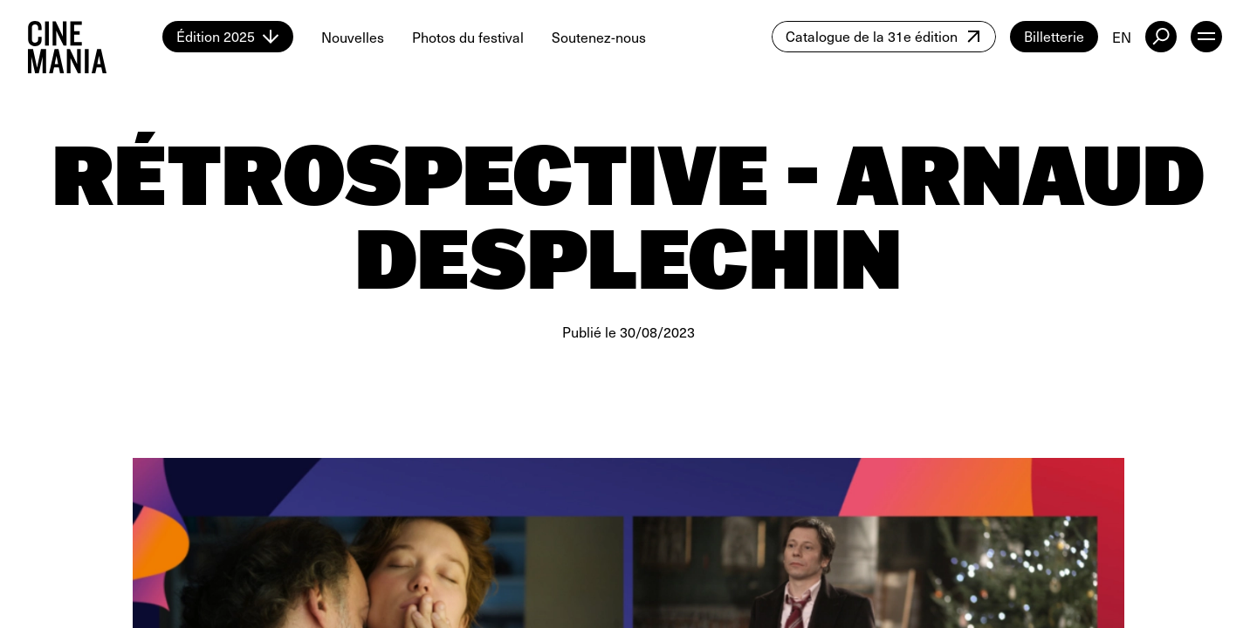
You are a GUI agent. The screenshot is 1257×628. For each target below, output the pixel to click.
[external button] (1161, 36)
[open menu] (1206, 36)
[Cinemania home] (95, 36)
